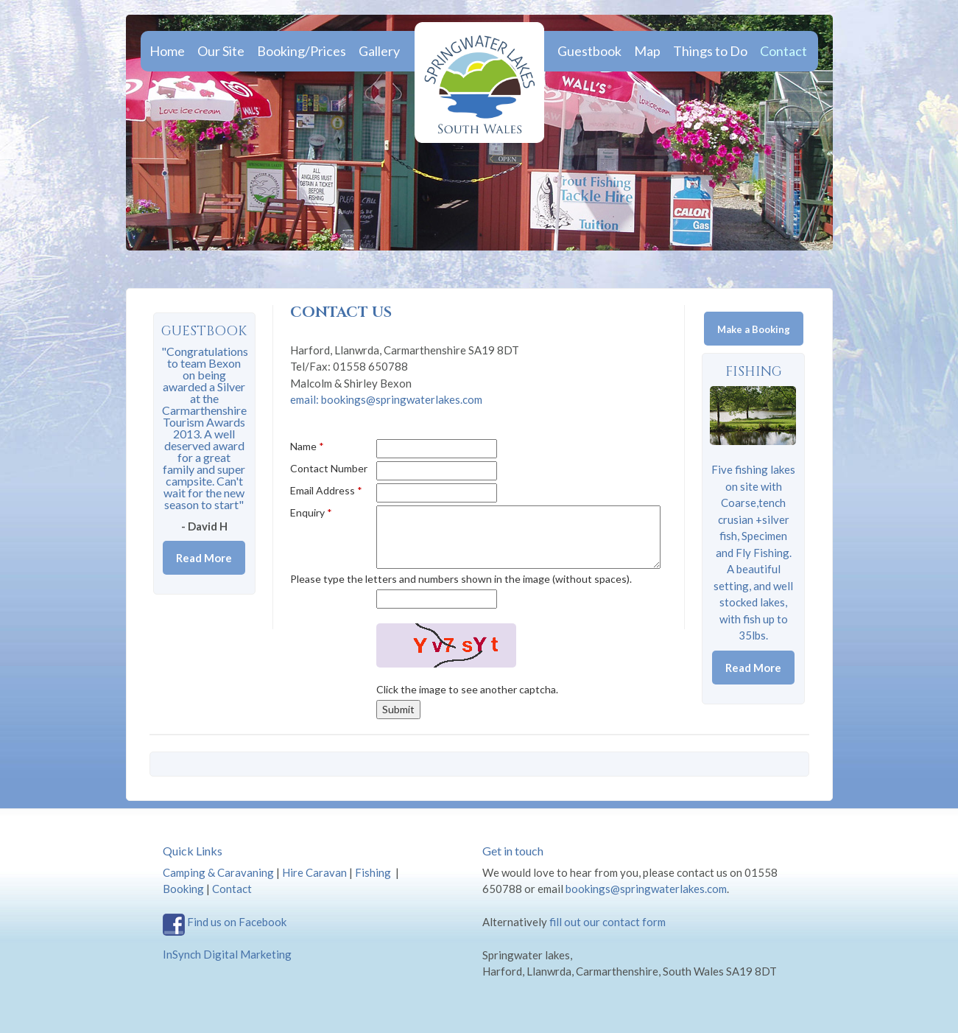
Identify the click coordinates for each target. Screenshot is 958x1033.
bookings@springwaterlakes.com (646, 888)
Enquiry (311, 512)
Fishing (753, 372)
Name (307, 446)
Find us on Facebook (236, 921)
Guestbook (589, 51)
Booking (183, 888)
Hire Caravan (314, 872)
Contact (783, 51)
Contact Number (328, 468)
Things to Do (710, 51)
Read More (753, 667)
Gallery (379, 51)
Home (167, 51)
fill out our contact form (607, 921)
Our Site (220, 51)
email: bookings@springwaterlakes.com (386, 399)
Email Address (326, 490)
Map (647, 51)
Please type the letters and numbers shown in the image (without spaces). (461, 578)
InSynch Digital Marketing (227, 954)
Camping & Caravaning (218, 872)
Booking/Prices (301, 51)
